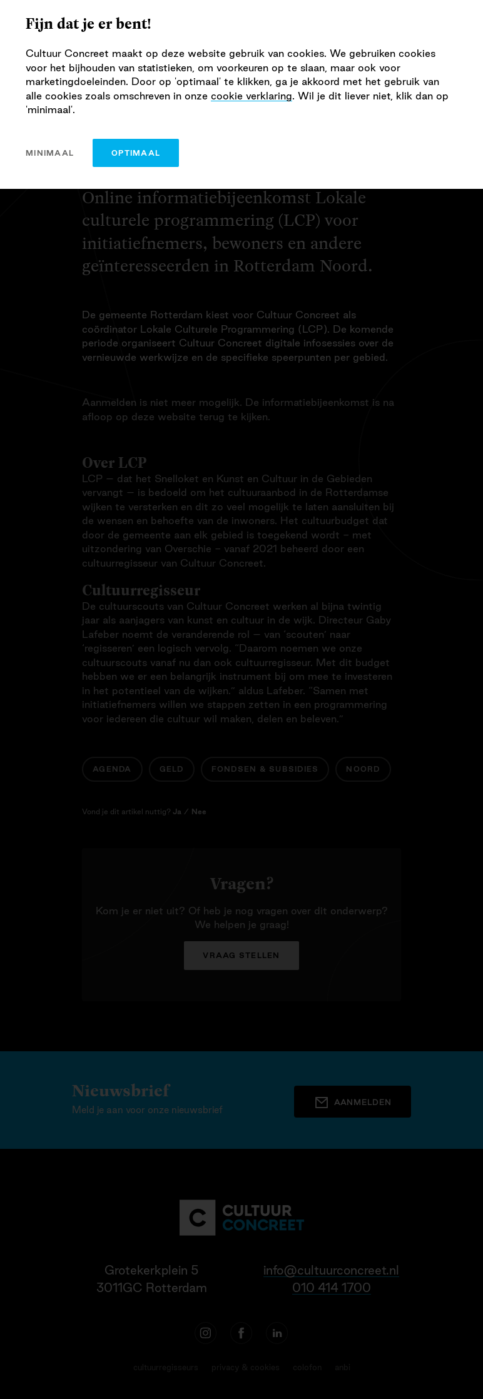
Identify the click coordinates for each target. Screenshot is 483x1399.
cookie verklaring (251, 95)
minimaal (50, 153)
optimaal (135, 153)
